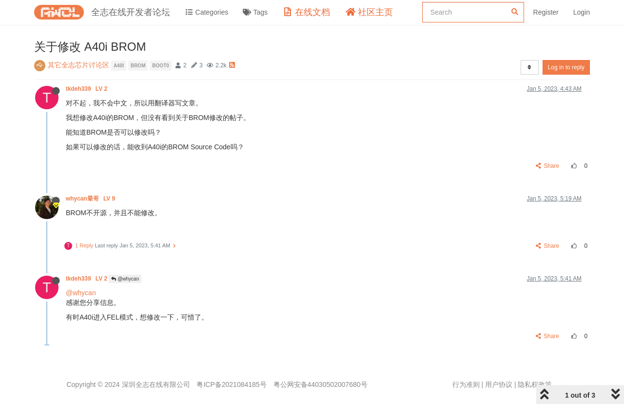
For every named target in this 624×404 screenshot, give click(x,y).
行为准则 (466, 384)
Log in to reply (566, 67)
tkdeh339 (87, 88)
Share (548, 165)
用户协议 (498, 384)
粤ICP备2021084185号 (231, 384)
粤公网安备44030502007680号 (320, 384)
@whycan (125, 279)
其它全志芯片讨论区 (78, 65)
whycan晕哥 (91, 198)
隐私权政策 (535, 384)
